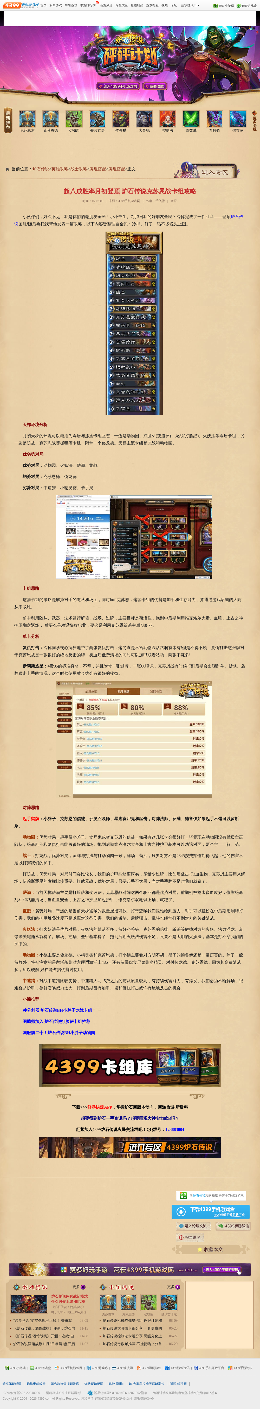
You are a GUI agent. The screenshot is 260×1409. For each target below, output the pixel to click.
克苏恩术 (27, 121)
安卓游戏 (55, 5)
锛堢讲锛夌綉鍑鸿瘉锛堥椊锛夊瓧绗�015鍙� (185, 1393)
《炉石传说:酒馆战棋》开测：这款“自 (43, 1336)
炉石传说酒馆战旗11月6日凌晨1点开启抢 (44, 1344)
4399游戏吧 (100, 1368)
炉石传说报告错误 (190, 1237)
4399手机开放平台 (211, 1368)
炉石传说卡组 (43, 18)
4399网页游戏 (151, 1368)
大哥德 (144, 121)
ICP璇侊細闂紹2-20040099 (21, 1393)
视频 (164, 5)
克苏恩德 (50, 121)
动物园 (74, 121)
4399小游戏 (226, 6)
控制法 (167, 121)
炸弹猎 (120, 121)
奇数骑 (214, 121)
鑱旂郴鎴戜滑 (36, 1384)
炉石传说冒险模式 (99, 18)
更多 (76, 1287)
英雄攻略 (59, 169)
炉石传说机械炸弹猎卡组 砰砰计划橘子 (132, 1321)
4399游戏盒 (249, 6)
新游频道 (106, 5)
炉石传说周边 (182, 18)
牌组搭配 (97, 169)
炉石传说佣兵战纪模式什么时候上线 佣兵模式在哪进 (69, 1302)
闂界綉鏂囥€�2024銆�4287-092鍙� (120, 1393)
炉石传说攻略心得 (155, 18)
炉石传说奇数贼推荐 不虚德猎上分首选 (132, 1344)
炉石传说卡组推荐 (124, 1287)
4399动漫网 (125, 1368)
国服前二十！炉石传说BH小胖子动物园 (59, 1032)
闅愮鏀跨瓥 (178, 1384)
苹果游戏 (71, 5)
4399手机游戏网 (118, 86)
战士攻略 (78, 169)
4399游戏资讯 (180, 1368)
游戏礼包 (152, 5)
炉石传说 (16, 18)
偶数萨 (237, 121)
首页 (43, 5)
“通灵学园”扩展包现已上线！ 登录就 (42, 1321)
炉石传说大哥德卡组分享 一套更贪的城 (132, 1328)
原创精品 (137, 5)
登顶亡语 (97, 121)
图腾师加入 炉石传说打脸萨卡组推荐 (56, 1021)
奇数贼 (191, 121)
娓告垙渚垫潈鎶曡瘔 (65, 1384)
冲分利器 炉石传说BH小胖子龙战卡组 (57, 1010)
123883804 (174, 1129)
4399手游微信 (233, 1226)
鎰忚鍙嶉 (116, 1384)
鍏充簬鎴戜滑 (12, 1384)
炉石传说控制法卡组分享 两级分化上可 (132, 1336)
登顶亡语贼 (169, 1305)
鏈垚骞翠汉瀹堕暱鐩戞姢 (146, 1384)
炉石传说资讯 (71, 18)
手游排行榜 (89, 4)
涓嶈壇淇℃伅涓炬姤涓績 (63, 1393)
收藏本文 (211, 1249)
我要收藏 (154, 86)
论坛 (174, 5)
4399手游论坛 (193, 1226)
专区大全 (121, 5)
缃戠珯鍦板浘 (93, 1384)
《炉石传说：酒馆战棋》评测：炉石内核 (44, 1328)
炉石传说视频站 (127, 18)
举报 (174, 201)
